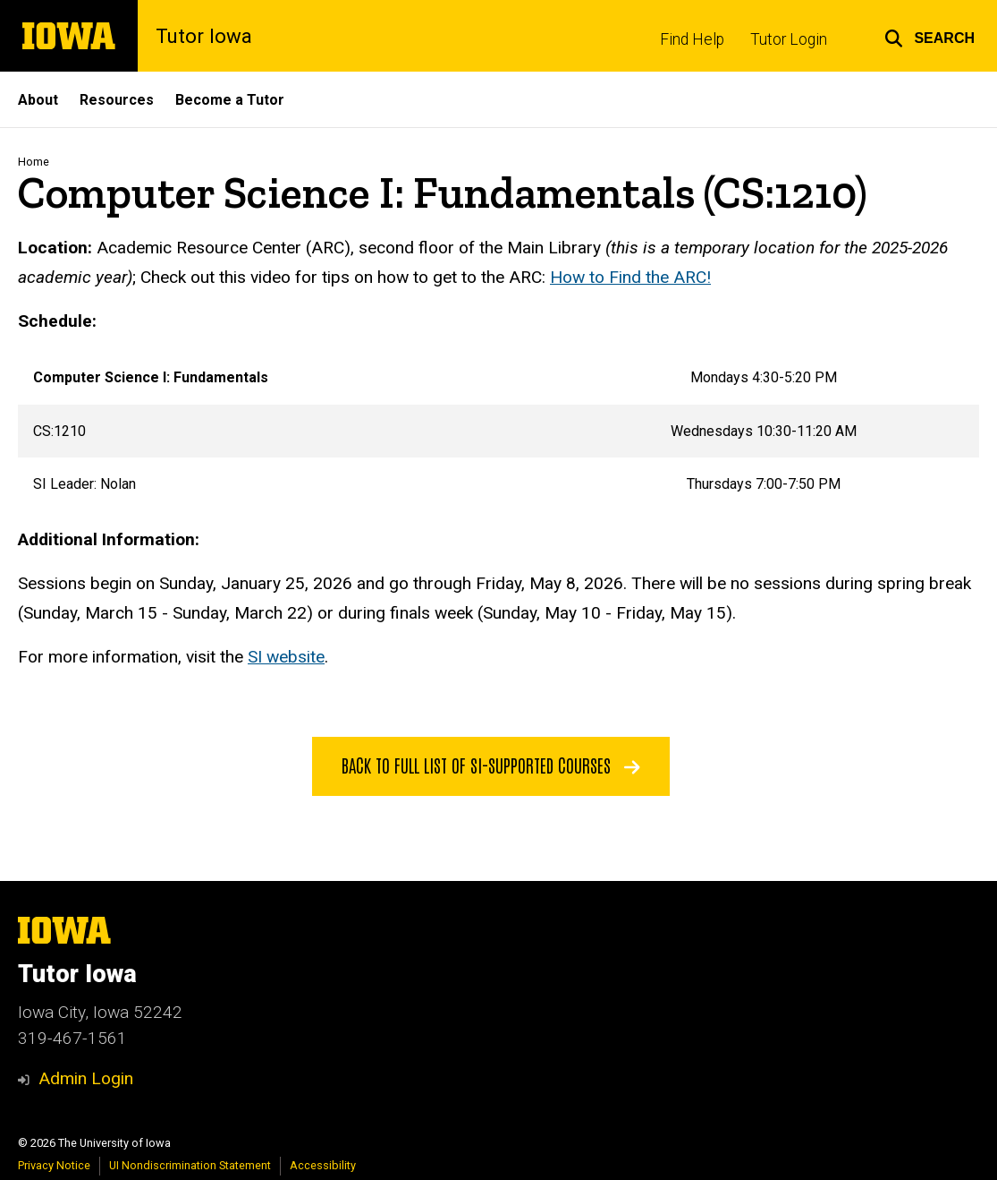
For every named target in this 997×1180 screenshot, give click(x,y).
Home (33, 161)
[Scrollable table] (498, 430)
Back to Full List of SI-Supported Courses (491, 764)
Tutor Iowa (204, 36)
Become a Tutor (229, 99)
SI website (286, 656)
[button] (929, 36)
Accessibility (323, 1165)
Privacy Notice (54, 1165)
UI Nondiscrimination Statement (190, 1165)
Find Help (692, 39)
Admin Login (85, 1078)
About (38, 99)
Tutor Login (788, 39)
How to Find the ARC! (630, 276)
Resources (117, 99)
